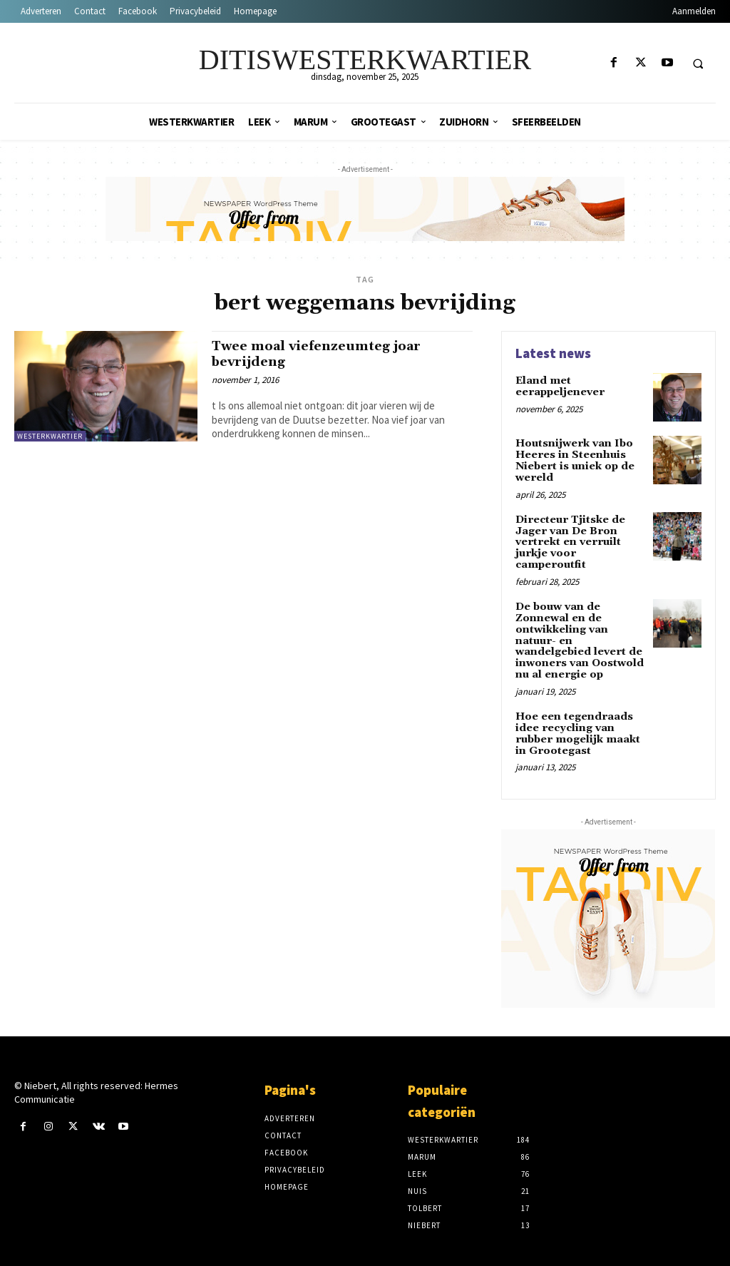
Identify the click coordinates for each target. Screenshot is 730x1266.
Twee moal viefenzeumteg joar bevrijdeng (322, 353)
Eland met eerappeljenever (558, 386)
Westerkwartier (50, 436)
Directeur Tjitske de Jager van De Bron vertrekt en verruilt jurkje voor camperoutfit (569, 540)
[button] (698, 63)
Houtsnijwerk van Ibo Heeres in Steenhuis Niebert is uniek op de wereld (574, 460)
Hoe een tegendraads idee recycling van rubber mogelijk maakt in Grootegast (576, 727)
